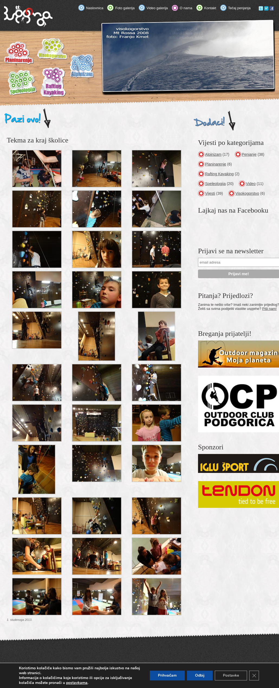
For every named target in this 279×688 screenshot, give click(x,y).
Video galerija (157, 8)
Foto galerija (125, 8)
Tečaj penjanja (239, 8)
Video (251, 183)
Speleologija (215, 183)
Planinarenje (215, 164)
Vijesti (210, 193)
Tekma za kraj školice (37, 140)
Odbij (200, 675)
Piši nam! (269, 309)
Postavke (231, 675)
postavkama (76, 682)
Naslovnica (94, 8)
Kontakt (210, 8)
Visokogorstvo (247, 193)
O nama (186, 8)
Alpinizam (213, 154)
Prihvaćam (167, 675)
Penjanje (249, 154)
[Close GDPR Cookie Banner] (254, 675)
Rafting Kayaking (219, 174)
